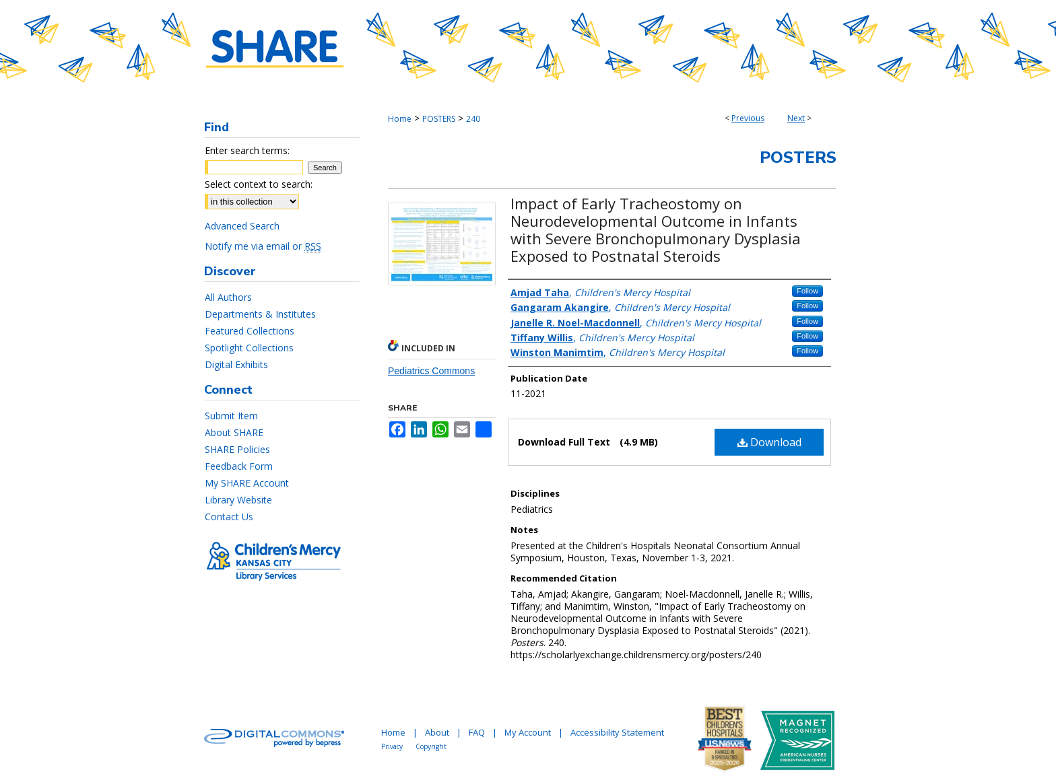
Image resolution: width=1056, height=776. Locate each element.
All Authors (228, 297)
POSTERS (438, 119)
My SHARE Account (247, 483)
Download (769, 442)
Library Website (238, 499)
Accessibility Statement (617, 732)
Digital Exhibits (236, 364)
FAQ (477, 732)
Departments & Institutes (260, 314)
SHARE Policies (237, 449)
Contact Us (229, 516)
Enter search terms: (247, 150)
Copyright (431, 746)
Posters (798, 157)
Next (796, 118)
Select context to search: (258, 184)
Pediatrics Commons (431, 370)
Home (399, 119)
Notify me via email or (263, 246)
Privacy (392, 746)
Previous (747, 118)
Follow (807, 291)
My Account (527, 732)
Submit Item (231, 415)
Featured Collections (249, 330)
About (437, 732)
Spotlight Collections (249, 347)
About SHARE (234, 432)
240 (473, 119)
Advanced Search (242, 225)
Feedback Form (239, 466)
